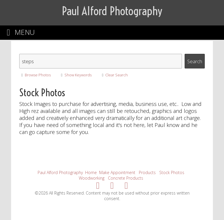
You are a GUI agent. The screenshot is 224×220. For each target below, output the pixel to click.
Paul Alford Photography (60, 172)
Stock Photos (171, 172)
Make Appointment (117, 172)
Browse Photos (34, 75)
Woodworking (91, 178)
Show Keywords (75, 75)
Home (91, 172)
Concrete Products (125, 178)
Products (147, 172)
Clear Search (114, 75)
